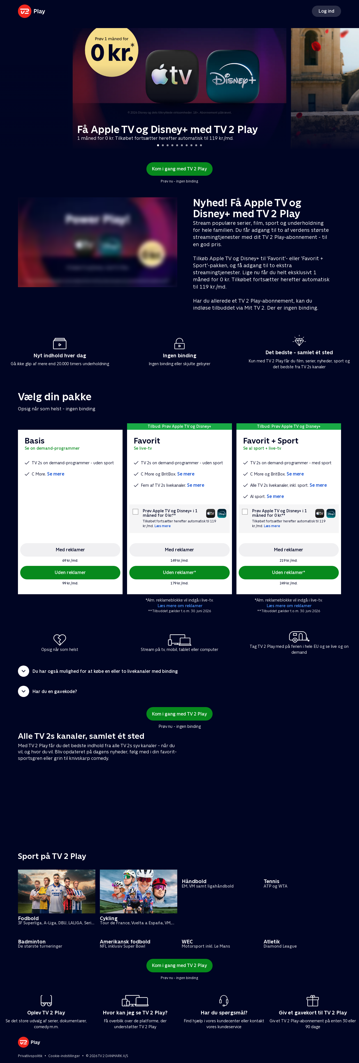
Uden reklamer (70, 572)
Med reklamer (70, 549)
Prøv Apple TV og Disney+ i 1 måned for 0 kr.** (170, 513)
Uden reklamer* (179, 572)
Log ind (326, 11)
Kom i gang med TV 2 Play (179, 169)
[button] (179, 671)
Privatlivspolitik (30, 1056)
